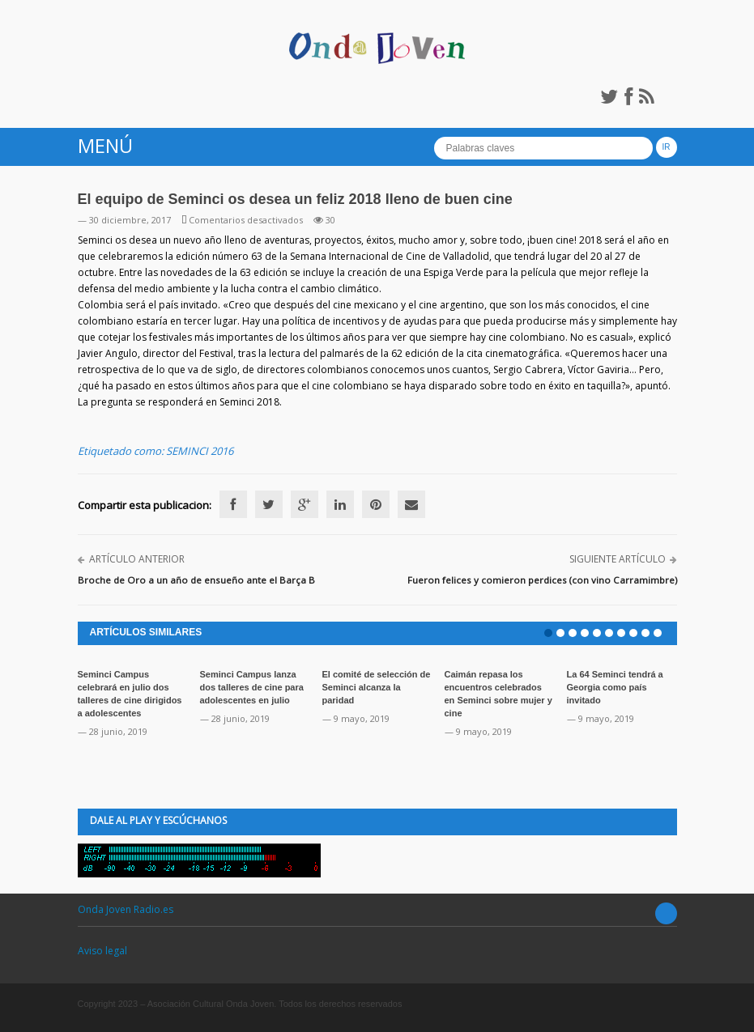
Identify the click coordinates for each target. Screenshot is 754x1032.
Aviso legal (102, 951)
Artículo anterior (137, 559)
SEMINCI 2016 (199, 451)
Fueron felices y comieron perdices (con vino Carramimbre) (542, 580)
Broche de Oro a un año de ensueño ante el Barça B (196, 580)
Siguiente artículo (617, 559)
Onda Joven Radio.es (125, 909)
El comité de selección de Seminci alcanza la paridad (376, 687)
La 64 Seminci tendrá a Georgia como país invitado (615, 687)
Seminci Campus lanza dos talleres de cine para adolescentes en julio (252, 687)
